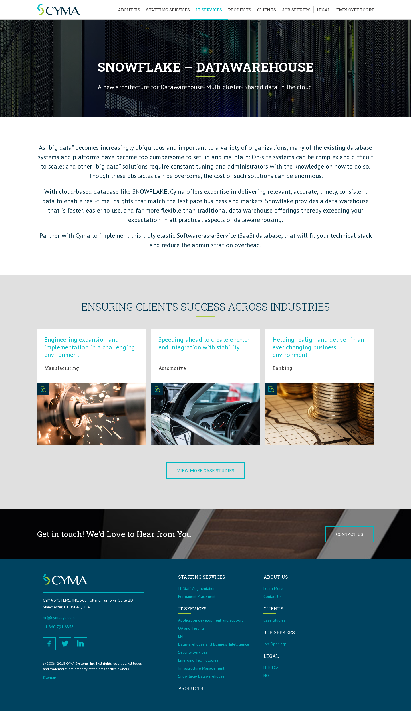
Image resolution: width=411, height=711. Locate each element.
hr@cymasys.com (59, 617)
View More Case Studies (205, 470)
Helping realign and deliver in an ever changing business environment (318, 347)
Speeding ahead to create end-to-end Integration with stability (204, 343)
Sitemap (49, 677)
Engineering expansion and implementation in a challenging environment (89, 347)
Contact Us (349, 534)
